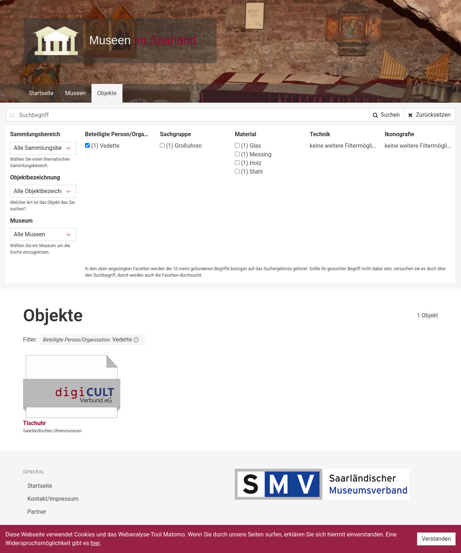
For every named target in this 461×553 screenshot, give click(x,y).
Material (245, 134)
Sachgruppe (175, 134)
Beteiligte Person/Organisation (118, 134)
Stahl (249, 171)
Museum (21, 220)
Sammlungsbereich (35, 134)
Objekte (107, 93)
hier (95, 543)
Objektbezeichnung (35, 177)
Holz (248, 163)
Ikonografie (399, 134)
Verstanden (436, 538)
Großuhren (181, 145)
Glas (248, 145)
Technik (320, 134)
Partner (36, 511)
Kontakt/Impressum (53, 498)
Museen (75, 93)
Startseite (41, 93)
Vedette (102, 145)
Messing (253, 154)
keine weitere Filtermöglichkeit (343, 145)
